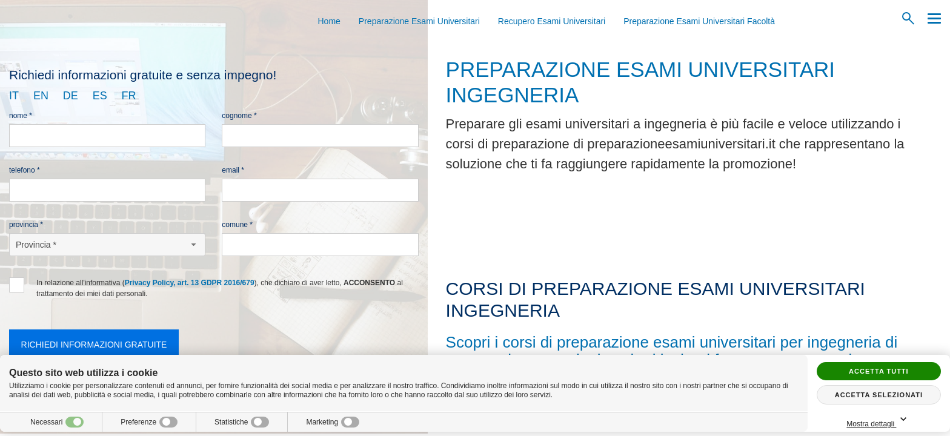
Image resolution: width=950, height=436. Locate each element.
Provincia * (26, 224)
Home (329, 21)
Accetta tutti (879, 371)
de (70, 96)
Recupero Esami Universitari (551, 21)
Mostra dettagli (878, 420)
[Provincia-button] (107, 244)
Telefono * (24, 170)
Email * (233, 170)
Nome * (20, 115)
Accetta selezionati (879, 394)
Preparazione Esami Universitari (419, 21)
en (40, 96)
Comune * (237, 224)
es (100, 96)
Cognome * (239, 115)
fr (129, 96)
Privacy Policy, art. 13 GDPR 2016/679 (189, 283)
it (14, 96)
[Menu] (931, 18)
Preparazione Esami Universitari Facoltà (699, 21)
